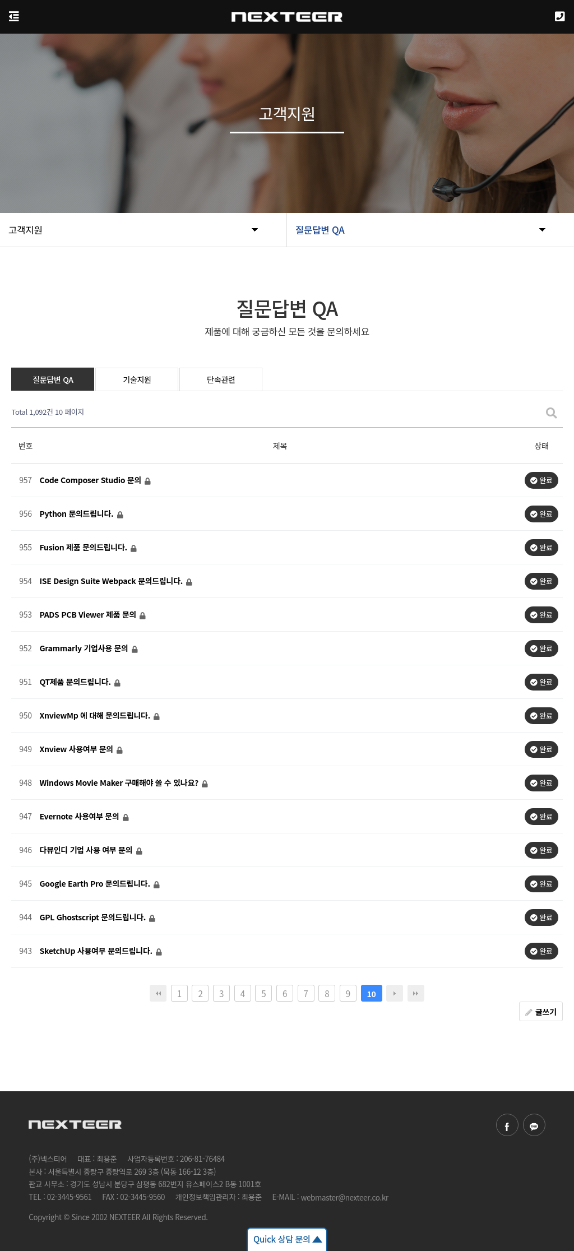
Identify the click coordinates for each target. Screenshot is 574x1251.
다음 (394, 993)
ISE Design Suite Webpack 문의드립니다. (111, 581)
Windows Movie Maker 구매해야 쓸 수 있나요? (119, 783)
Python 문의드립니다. (77, 514)
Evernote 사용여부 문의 (80, 816)
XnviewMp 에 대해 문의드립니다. (95, 715)
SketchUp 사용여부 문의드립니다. (96, 951)
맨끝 (416, 993)
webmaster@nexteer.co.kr (344, 1197)
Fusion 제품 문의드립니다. (84, 547)
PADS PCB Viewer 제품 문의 (88, 614)
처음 (158, 993)
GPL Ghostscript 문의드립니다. (93, 917)
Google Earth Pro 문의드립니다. (95, 883)
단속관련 (221, 379)
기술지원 (137, 379)
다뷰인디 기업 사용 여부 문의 (86, 850)
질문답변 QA (53, 379)
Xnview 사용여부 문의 (77, 749)
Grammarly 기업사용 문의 (84, 648)
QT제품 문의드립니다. (76, 682)
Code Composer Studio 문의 (91, 480)
